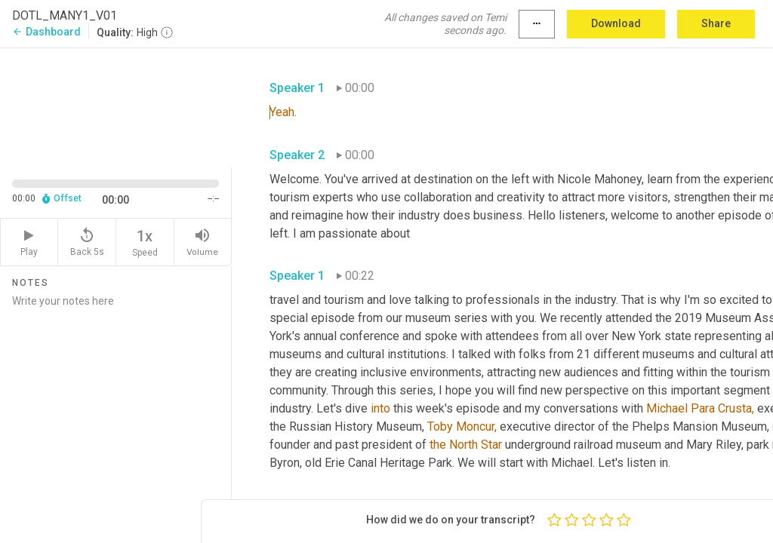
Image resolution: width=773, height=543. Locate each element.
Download (616, 23)
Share (716, 23)
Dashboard (46, 32)
